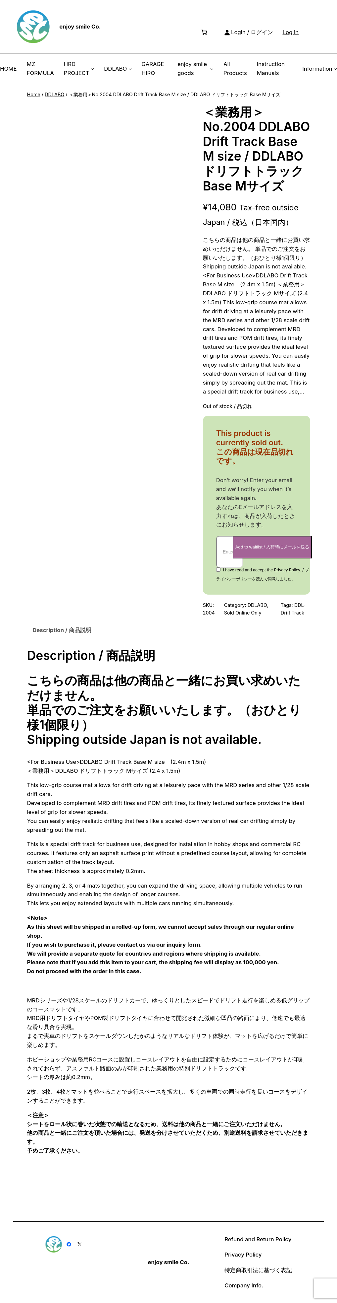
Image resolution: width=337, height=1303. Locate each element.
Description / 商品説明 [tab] (61, 630)
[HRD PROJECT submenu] (92, 68)
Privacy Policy (287, 569)
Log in (291, 32)
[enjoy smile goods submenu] (212, 68)
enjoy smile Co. (80, 26)
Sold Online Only (243, 612)
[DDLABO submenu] (130, 68)
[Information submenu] (335, 68)
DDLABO (54, 94)
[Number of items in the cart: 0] (204, 32)
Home (33, 94)
